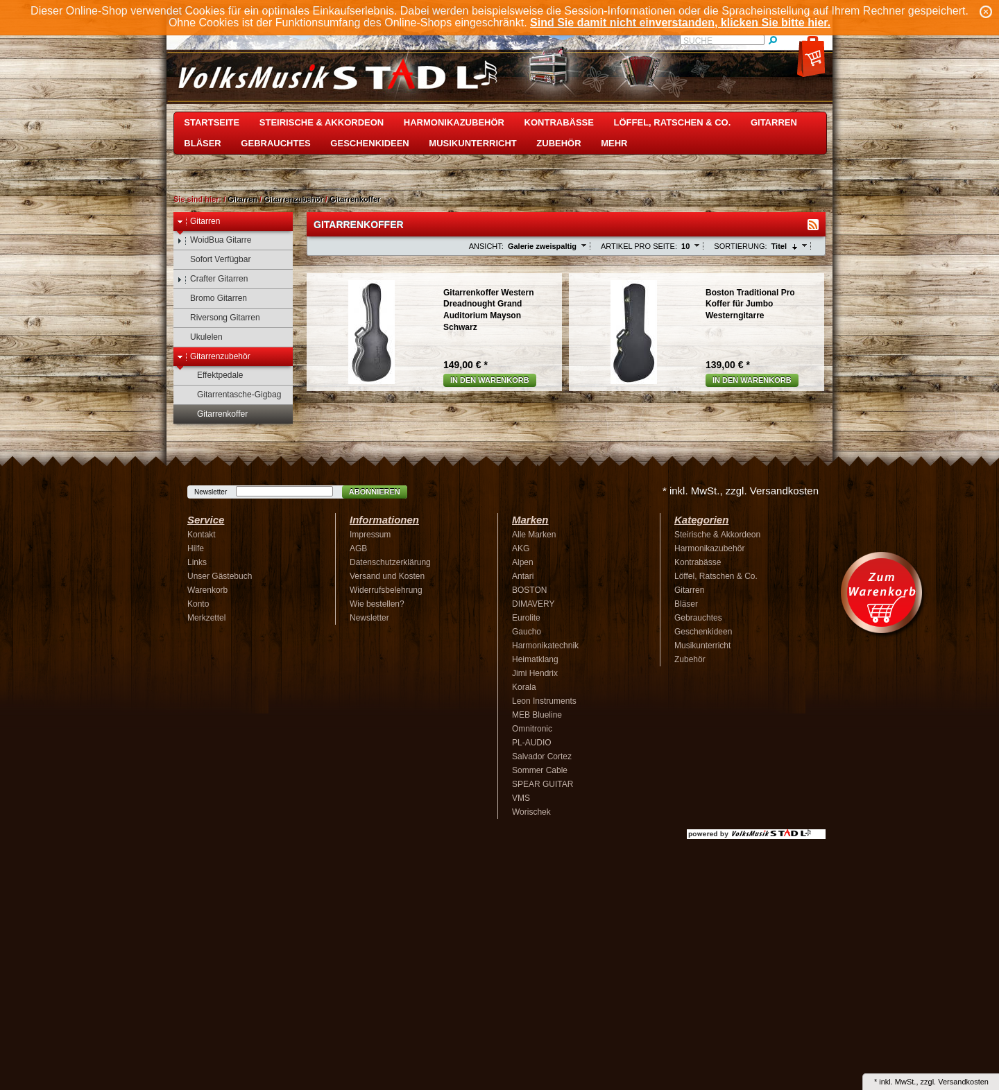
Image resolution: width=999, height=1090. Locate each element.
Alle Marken (534, 534)
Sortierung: (740, 246)
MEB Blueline (537, 715)
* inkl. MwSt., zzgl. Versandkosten (741, 490)
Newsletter (210, 492)
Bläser (202, 143)
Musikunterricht (472, 143)
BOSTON (529, 590)
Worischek (531, 812)
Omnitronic (532, 729)
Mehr (614, 143)
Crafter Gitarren (212, 279)
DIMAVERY (533, 604)
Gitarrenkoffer (355, 199)
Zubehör (558, 143)
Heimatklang (535, 659)
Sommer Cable (539, 770)
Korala (524, 687)
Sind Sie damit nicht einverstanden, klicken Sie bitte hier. (680, 22)
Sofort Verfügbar (213, 259)
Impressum (370, 534)
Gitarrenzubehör (293, 199)
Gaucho (526, 632)
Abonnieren (374, 491)
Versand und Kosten (387, 576)
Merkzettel (206, 618)
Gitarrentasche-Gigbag (232, 395)
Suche (697, 41)
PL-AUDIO (532, 742)
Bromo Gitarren (212, 298)
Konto (198, 604)
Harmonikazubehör (454, 122)
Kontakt (201, 534)
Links (197, 562)
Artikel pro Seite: (639, 246)
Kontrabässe (559, 122)
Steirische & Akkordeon (321, 122)
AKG (520, 548)
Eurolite (526, 618)
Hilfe (195, 548)
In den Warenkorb (489, 380)
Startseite (211, 122)
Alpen (522, 562)
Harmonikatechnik (545, 645)
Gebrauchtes (275, 143)
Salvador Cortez (542, 756)
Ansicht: (486, 246)
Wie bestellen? (377, 604)
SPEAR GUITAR (542, 784)
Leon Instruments (544, 701)
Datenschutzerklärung (390, 562)
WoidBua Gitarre (214, 240)
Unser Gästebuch (219, 576)
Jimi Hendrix (535, 673)
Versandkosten (963, 1082)
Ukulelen (200, 337)
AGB (358, 548)
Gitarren (774, 122)
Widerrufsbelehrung (386, 590)
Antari (522, 576)
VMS (521, 798)
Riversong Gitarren (218, 318)
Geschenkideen (369, 143)
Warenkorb (207, 590)
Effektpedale (214, 375)
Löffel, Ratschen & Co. (672, 122)
